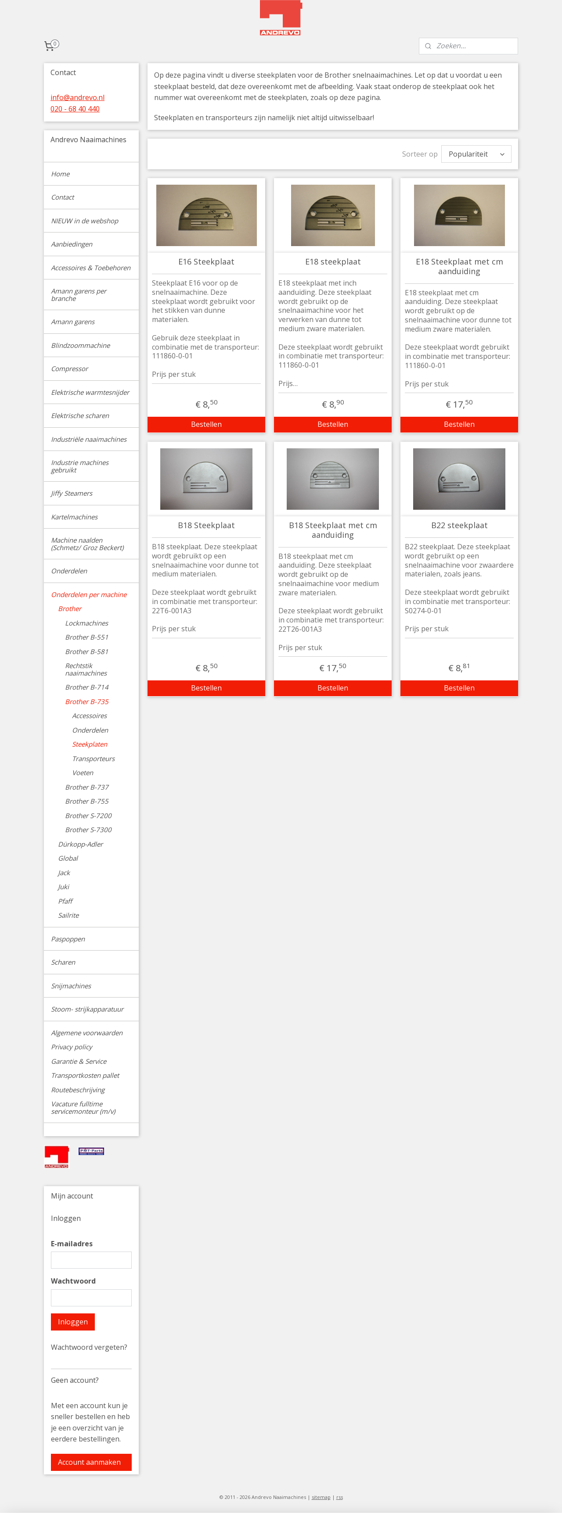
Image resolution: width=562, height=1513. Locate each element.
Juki (63, 886)
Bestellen (206, 422)
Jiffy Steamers (71, 493)
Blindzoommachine (80, 345)
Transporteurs (93, 758)
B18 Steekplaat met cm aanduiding (332, 528)
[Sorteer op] (476, 153)
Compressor (69, 368)
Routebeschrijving (77, 1089)
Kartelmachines (74, 516)
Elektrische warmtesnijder (90, 392)
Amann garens (72, 321)
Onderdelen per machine (88, 594)
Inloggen (73, 1322)
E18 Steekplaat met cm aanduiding (459, 264)
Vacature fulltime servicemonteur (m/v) (83, 1107)
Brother (69, 608)
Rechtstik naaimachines (86, 669)
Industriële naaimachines (88, 439)
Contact (62, 197)
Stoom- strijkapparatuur (87, 1009)
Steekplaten (89, 744)
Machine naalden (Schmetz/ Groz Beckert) (87, 544)
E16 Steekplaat (206, 260)
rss (339, 1497)
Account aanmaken (89, 1462)
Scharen (63, 962)
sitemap (321, 1497)
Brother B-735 (86, 701)
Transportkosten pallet (85, 1075)
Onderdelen (69, 570)
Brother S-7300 (88, 829)
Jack (64, 872)
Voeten (82, 772)
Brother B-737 (86, 787)
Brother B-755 (86, 801)
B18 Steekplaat (206, 523)
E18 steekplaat (332, 260)
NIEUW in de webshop (84, 220)
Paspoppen (68, 938)
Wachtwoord (73, 1281)
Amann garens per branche (78, 294)
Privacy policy (71, 1046)
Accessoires (89, 715)
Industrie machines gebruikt (79, 466)
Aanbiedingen (71, 244)
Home (60, 173)
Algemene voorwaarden (86, 1032)
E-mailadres (72, 1243)
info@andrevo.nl (77, 97)
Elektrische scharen (80, 415)
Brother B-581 (86, 651)
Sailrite (68, 915)
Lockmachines (86, 623)
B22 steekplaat (459, 523)
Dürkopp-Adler (80, 844)
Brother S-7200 (88, 815)
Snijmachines (71, 985)
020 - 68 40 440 (75, 109)
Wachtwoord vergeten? (89, 1347)
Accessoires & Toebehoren (90, 267)
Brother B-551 (86, 637)
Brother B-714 (86, 687)
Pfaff (65, 901)
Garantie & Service (78, 1061)
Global (68, 858)
